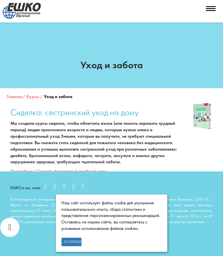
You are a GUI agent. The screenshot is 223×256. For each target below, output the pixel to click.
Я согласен (72, 242)
